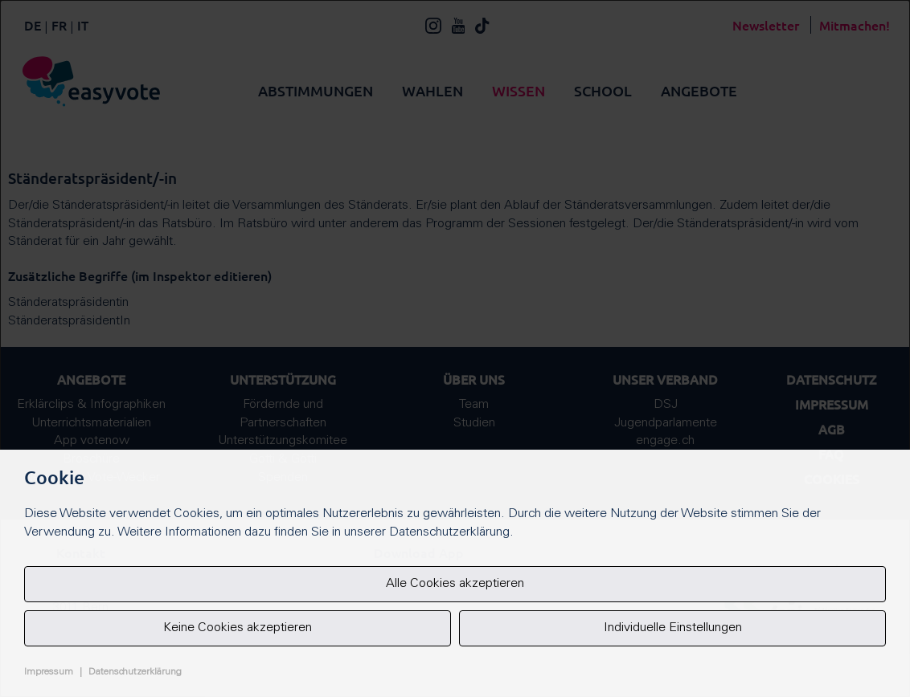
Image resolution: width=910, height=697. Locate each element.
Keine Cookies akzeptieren (237, 628)
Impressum (48, 672)
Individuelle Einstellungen (673, 628)
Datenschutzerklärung (135, 672)
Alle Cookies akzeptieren (455, 583)
